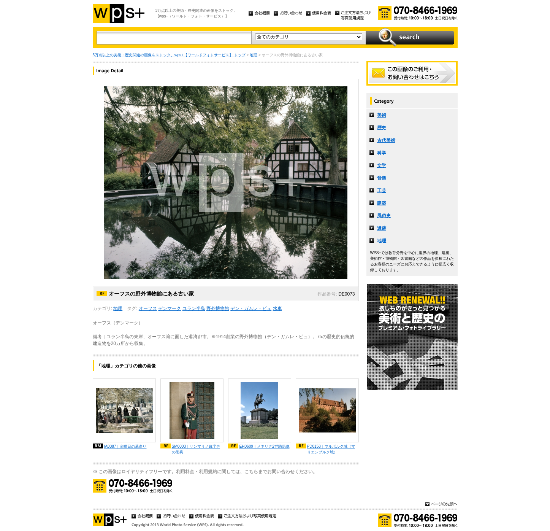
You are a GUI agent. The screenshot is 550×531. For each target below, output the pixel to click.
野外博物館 (217, 308)
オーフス (148, 308)
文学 (381, 165)
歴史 (381, 127)
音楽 (381, 178)
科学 (381, 153)
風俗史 (384, 215)
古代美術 (386, 140)
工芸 (381, 190)
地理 (253, 55)
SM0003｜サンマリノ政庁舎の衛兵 (196, 449)
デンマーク (169, 308)
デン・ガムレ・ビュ (250, 308)
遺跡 (381, 228)
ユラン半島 (193, 308)
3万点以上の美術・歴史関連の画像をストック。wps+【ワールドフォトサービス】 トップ (169, 55)
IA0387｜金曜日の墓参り (125, 446)
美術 (381, 115)
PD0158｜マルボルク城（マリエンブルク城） (331, 449)
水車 (277, 308)
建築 (381, 203)
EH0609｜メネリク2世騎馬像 (264, 446)
